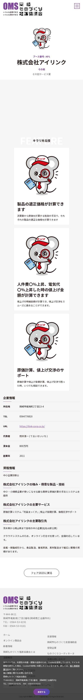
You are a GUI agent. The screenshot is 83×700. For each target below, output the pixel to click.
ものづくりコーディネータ (60, 653)
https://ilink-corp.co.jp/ (32, 426)
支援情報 (51, 636)
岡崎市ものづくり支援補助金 (62, 642)
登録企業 (51, 647)
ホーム (6, 634)
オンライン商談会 (12, 640)
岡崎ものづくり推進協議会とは (19, 651)
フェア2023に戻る (41, 573)
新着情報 (7, 646)
